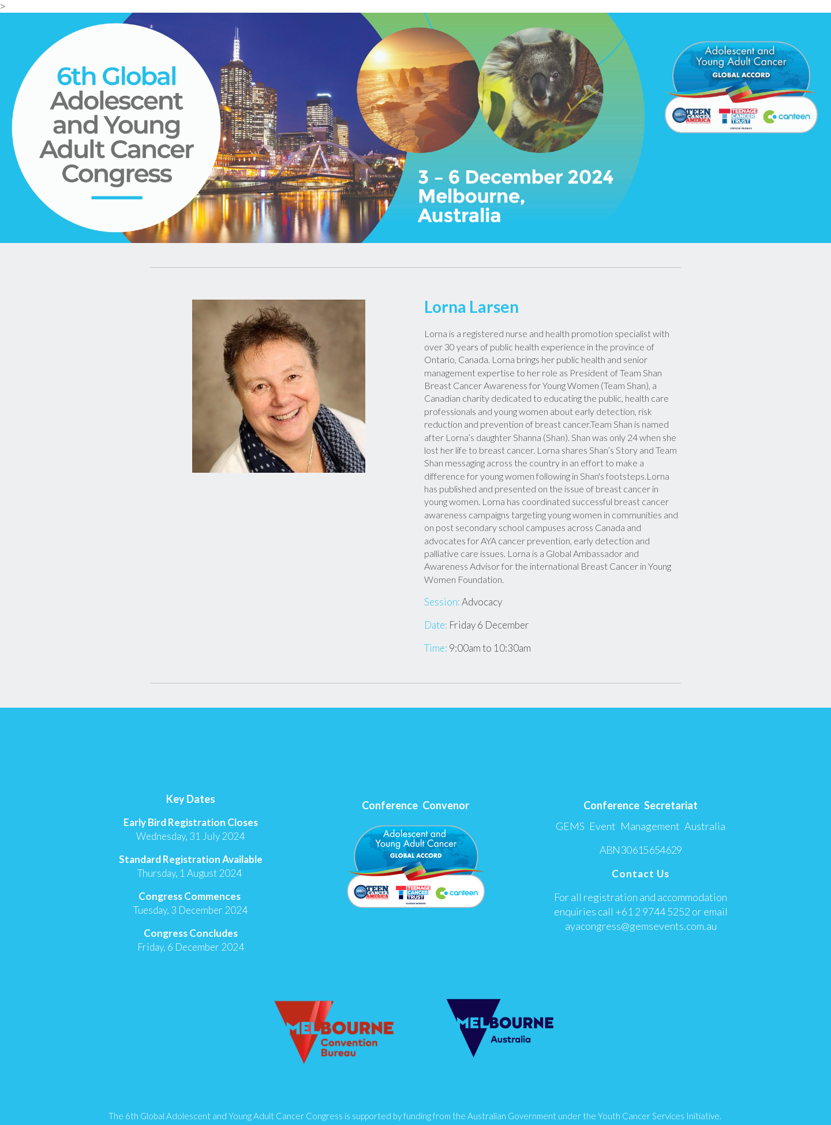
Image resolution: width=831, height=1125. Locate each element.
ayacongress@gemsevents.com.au (641, 926)
